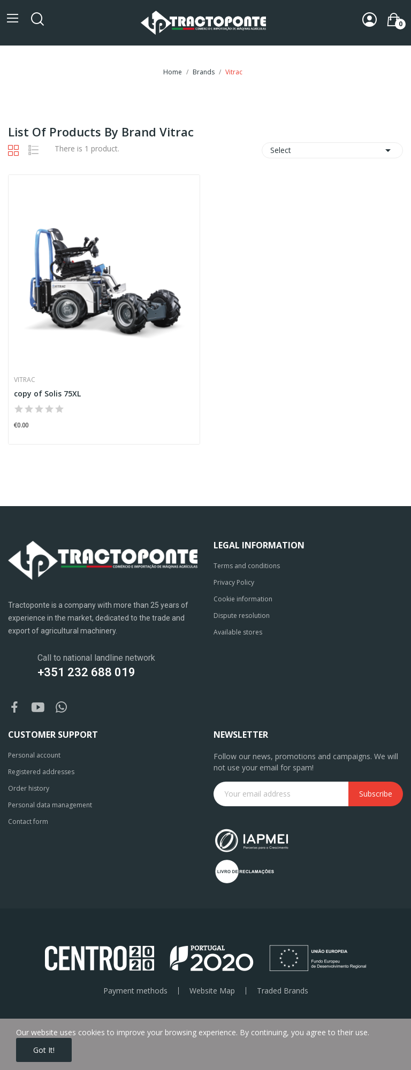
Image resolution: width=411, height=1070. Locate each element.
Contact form (28, 821)
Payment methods (135, 991)
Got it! (44, 1050)
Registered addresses (41, 771)
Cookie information (243, 598)
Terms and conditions (247, 565)
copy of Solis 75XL (47, 393)
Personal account (34, 755)
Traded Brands (282, 991)
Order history (28, 788)
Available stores (238, 632)
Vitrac (24, 380)
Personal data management (50, 804)
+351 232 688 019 (86, 672)
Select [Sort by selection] (332, 150)
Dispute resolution (242, 615)
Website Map (212, 991)
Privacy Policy (234, 582)
